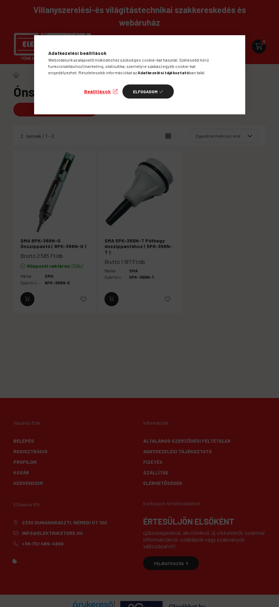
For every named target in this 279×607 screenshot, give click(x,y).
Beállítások (97, 91)
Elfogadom (145, 91)
